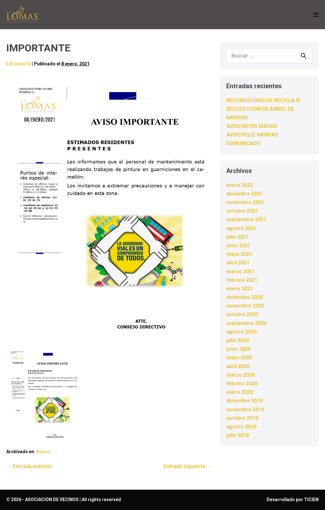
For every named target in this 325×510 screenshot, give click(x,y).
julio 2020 (237, 340)
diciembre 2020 (244, 297)
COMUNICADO (243, 143)
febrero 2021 (241, 280)
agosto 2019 (241, 427)
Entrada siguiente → (187, 466)
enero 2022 (239, 185)
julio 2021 (237, 237)
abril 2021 (237, 263)
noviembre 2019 (245, 410)
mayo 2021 (239, 254)
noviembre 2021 (245, 202)
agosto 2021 (241, 228)
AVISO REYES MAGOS (251, 126)
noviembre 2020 (245, 306)
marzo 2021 (240, 271)
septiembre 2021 (246, 219)
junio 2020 (238, 349)
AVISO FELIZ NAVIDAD (252, 135)
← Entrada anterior (29, 466)
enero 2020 (239, 392)
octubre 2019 (242, 418)
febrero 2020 (241, 384)
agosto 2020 (241, 332)
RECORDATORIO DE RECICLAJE (263, 100)
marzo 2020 (240, 375)
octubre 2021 (242, 211)
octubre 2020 (242, 314)
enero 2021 (239, 289)
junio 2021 (238, 245)
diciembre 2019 (244, 401)
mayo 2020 (239, 357)
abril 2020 (237, 366)
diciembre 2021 (244, 194)
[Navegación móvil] (316, 14)
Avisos (43, 451)
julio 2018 (237, 435)
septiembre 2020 (246, 323)
